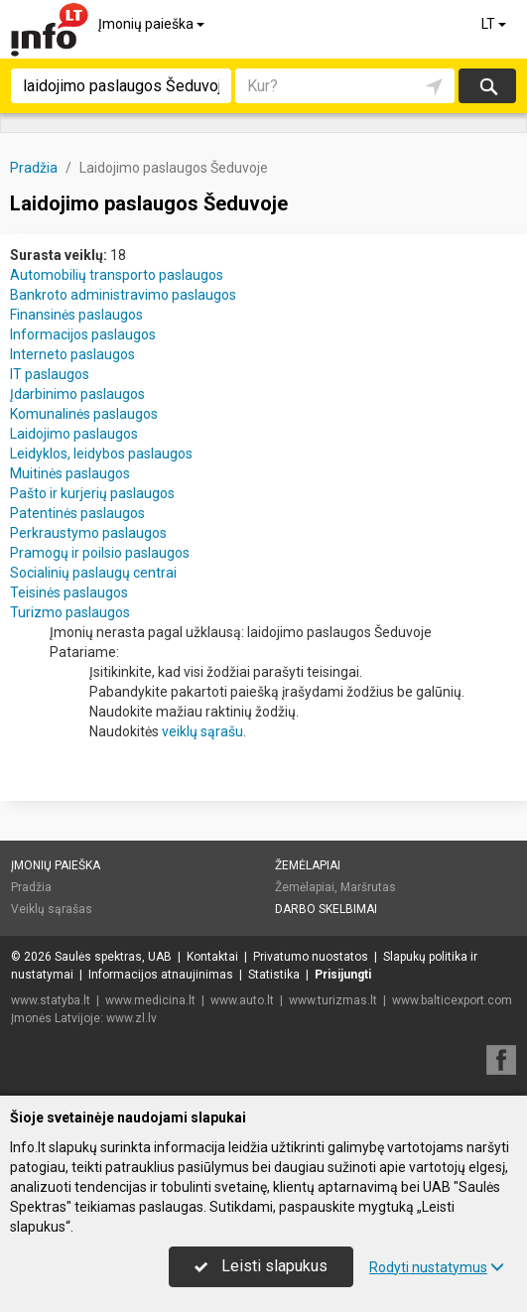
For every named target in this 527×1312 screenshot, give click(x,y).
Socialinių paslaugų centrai (93, 573)
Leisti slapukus (261, 1265)
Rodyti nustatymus (436, 1267)
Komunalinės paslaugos (84, 414)
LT (495, 24)
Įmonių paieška (152, 24)
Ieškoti (487, 85)
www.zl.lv (131, 1018)
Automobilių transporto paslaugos (116, 275)
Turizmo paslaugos (70, 612)
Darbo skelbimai (326, 909)
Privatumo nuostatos (310, 957)
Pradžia (31, 887)
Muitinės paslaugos (70, 473)
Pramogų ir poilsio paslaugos (100, 553)
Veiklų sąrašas (51, 909)
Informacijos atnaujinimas (160, 975)
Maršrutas (368, 887)
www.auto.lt (242, 1000)
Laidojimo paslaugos (74, 434)
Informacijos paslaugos (83, 334)
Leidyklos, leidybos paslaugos (101, 453)
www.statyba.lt (50, 1000)
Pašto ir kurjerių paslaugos (92, 493)
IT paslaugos (49, 374)
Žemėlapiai (307, 865)
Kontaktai (212, 957)
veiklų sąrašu (202, 731)
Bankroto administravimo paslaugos (123, 295)
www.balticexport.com (452, 1000)
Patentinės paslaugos (77, 513)
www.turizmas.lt (333, 1000)
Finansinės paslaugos (76, 315)
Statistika (274, 975)
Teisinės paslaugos (69, 592)
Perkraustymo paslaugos (88, 533)
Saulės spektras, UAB (113, 957)
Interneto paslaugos (72, 354)
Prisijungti (343, 975)
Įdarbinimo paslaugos (77, 394)
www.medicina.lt (150, 1000)
